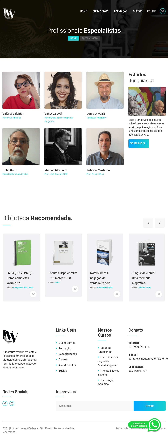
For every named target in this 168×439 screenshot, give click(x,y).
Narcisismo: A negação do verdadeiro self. (100, 278)
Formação (120, 11)
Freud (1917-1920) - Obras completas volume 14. (20, 278)
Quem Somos (100, 11)
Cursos (138, 11)
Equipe (151, 11)
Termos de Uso (124, 428)
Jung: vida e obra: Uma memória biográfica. (143, 278)
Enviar (150, 406)
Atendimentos (66, 365)
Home (83, 11)
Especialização (66, 353)
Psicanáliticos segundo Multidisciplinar (108, 361)
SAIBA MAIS (138, 143)
